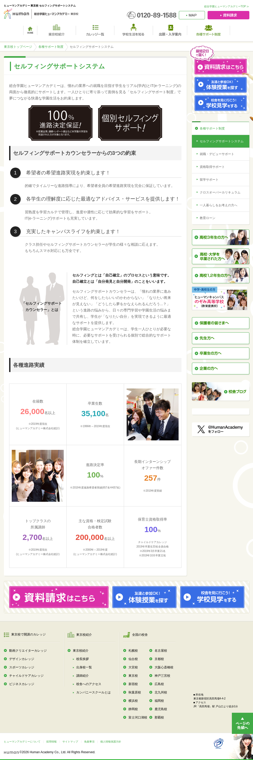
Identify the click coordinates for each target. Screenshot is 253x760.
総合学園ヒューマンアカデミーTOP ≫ (226, 6)
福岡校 (159, 701)
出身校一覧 (84, 667)
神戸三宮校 (162, 675)
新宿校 (133, 684)
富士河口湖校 (137, 717)
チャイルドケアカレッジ (26, 675)
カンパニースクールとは (93, 692)
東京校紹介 (81, 650)
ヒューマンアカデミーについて (22, 741)
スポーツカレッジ (21, 667)
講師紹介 (82, 675)
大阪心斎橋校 (164, 667)
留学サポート (209, 179)
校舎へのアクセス (88, 684)
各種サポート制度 (50, 47)
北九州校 (161, 692)
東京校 (133, 675)
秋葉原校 (134, 692)
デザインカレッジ (21, 659)
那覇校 (159, 717)
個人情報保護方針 (110, 741)
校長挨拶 (82, 659)
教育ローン (207, 218)
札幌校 (133, 650)
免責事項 (89, 741)
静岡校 (133, 709)
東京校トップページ (18, 47)
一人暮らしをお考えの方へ (218, 205)
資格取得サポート (212, 167)
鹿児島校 (161, 709)
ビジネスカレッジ (21, 684)
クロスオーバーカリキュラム (220, 192)
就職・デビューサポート (217, 154)
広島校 (159, 684)
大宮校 (133, 667)
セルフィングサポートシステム (222, 141)
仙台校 (133, 659)
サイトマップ (70, 741)
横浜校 (133, 701)
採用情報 (51, 741)
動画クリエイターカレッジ (28, 650)
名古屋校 (161, 650)
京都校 (159, 659)
